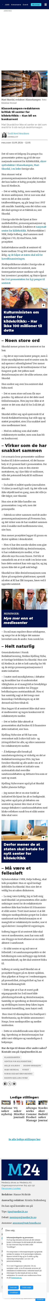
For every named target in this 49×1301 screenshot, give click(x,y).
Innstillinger (40, 1299)
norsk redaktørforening (18, 1074)
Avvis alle (13, 1287)
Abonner (36, 5)
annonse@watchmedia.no (27, 1223)
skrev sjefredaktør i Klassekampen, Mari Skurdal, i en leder (24, 165)
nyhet (25, 1070)
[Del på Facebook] (5, 1084)
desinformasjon (32, 1066)
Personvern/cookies (11, 1188)
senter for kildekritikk (17, 1061)
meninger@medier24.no (23, 1217)
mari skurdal (11, 1070)
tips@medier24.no (18, 1211)
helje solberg (12, 1066)
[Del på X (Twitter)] (9, 1084)
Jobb (7, 5)
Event (25, 5)
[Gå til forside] (2, 4)
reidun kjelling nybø (16, 1078)
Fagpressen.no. (16, 1278)
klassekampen (12, 1057)
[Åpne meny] (45, 4)
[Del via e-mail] (14, 1084)
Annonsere (16, 5)
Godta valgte (26, 1287)
